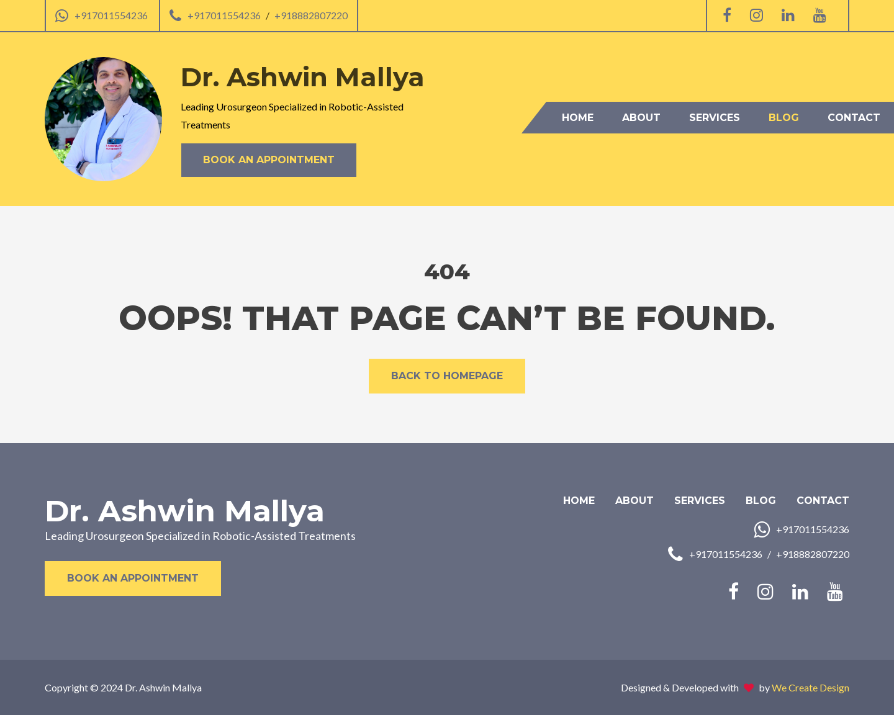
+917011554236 (111, 15)
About (641, 118)
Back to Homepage (447, 376)
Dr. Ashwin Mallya (185, 511)
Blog (784, 118)
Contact (854, 118)
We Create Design (810, 687)
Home (578, 118)
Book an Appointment (269, 160)
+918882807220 (311, 15)
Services (714, 118)
